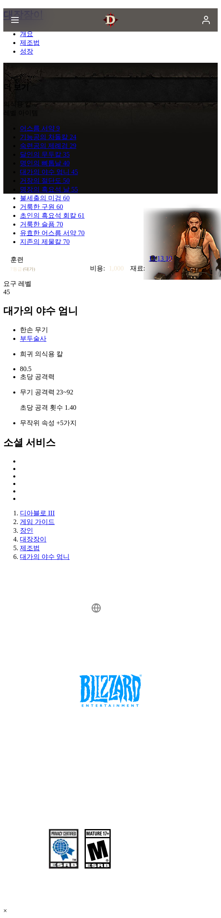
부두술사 (33, 338)
